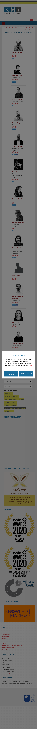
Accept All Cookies (11, 373)
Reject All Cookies (26, 374)
